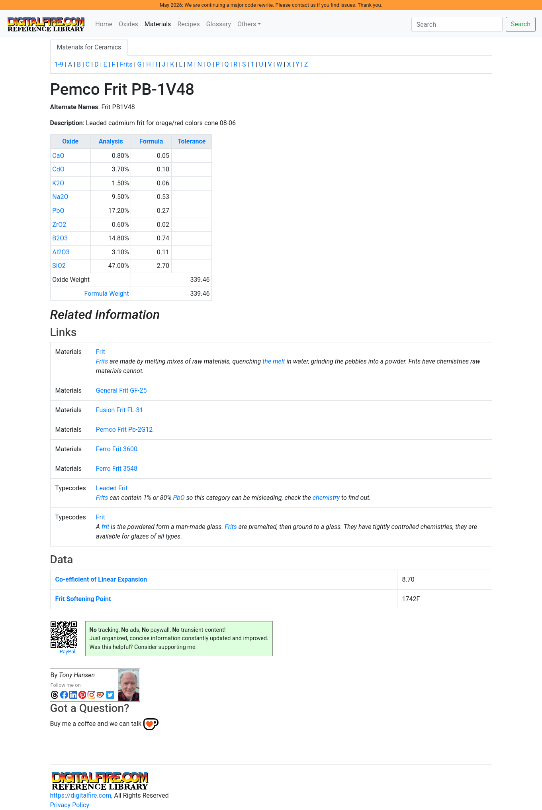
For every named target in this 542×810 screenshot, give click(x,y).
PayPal (67, 652)
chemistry (326, 497)
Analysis (111, 141)
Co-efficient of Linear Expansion (101, 579)
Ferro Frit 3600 (116, 449)
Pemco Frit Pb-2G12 (124, 429)
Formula (151, 141)
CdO (58, 169)
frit (106, 527)
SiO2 (58, 265)
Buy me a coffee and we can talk (96, 723)
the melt (273, 361)
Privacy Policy (70, 805)
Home (103, 24)
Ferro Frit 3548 (116, 468)
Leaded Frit (112, 488)
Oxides (128, 24)
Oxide (70, 141)
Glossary (218, 24)
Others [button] (246, 24)
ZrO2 (59, 224)
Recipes (188, 24)
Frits (126, 64)
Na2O (60, 197)
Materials (159, 23)
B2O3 (60, 238)
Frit (100, 352)
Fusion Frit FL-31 (119, 410)
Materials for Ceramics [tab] (89, 47)
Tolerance (192, 141)
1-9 (59, 64)
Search (520, 24)
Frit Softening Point (83, 599)
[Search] (457, 24)
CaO (58, 155)
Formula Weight (106, 293)
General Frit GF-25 (121, 390)
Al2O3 (60, 252)
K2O (58, 183)
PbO (58, 210)
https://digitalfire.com (81, 795)
